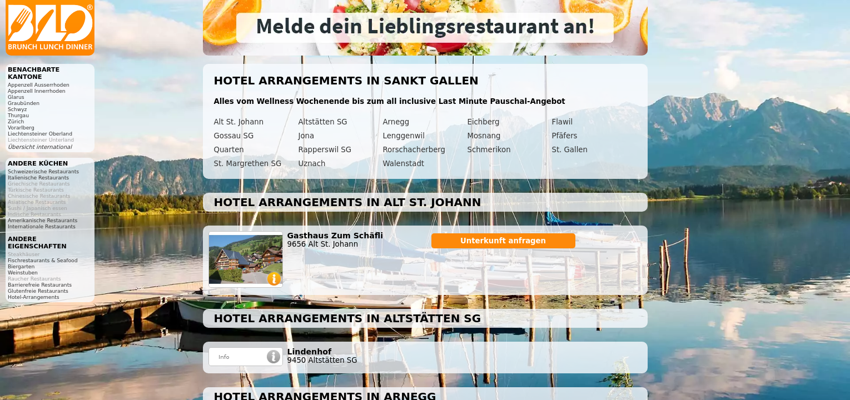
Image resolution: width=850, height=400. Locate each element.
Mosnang (484, 136)
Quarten (229, 150)
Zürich (16, 121)
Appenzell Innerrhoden (37, 91)
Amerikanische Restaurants (42, 220)
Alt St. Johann (239, 122)
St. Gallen (570, 150)
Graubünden (23, 103)
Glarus (16, 97)
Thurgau (18, 115)
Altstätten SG (323, 122)
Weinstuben (23, 272)
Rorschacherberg (414, 150)
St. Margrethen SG (248, 163)
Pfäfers (565, 136)
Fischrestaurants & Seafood (43, 260)
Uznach (312, 163)
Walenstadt (404, 163)
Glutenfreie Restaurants (38, 291)
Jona (307, 136)
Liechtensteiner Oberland (40, 134)
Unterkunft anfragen (503, 241)
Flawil (562, 122)
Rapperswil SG (325, 150)
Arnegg (396, 122)
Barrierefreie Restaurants (40, 285)
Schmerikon (489, 150)
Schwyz (17, 109)
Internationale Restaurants (42, 226)
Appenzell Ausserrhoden (38, 85)
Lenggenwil (404, 136)
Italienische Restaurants (38, 177)
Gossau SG (234, 136)
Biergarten (21, 266)
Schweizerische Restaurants (43, 171)
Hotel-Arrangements (33, 297)
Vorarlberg (21, 127)
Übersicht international (40, 147)
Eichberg (484, 122)
